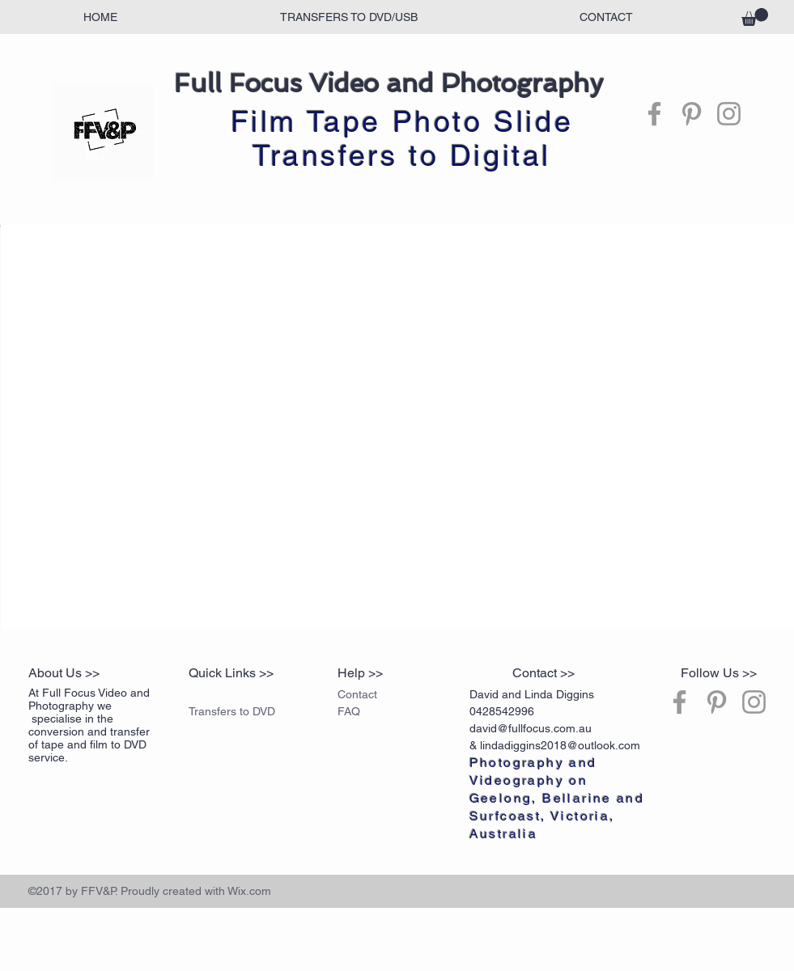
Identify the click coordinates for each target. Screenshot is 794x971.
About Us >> (64, 673)
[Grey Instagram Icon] (729, 113)
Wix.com (249, 890)
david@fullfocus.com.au (530, 728)
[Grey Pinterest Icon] (691, 113)
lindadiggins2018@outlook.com (560, 745)
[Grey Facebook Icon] (654, 113)
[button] (754, 17)
